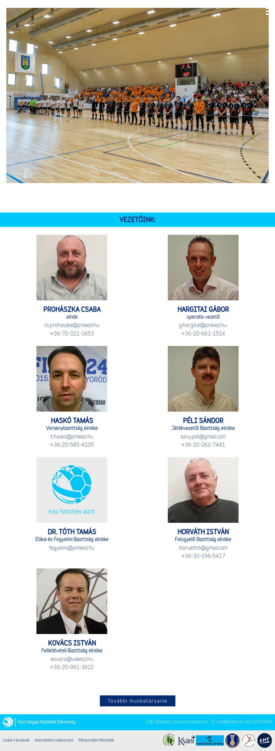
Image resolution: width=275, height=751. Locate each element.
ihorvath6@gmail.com (203, 548)
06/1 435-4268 (258, 722)
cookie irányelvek (16, 740)
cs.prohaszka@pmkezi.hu (71, 325)
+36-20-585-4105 (72, 445)
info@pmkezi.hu (230, 722)
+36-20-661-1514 (203, 334)
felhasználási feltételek (96, 740)
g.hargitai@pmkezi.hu (203, 325)
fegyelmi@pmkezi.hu (72, 548)
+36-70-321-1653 (72, 334)
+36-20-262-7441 (203, 445)
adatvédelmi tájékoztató (54, 740)
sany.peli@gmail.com (203, 437)
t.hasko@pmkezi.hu (72, 437)
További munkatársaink (138, 701)
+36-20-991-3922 (72, 667)
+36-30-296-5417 (203, 556)
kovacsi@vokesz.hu (72, 659)
